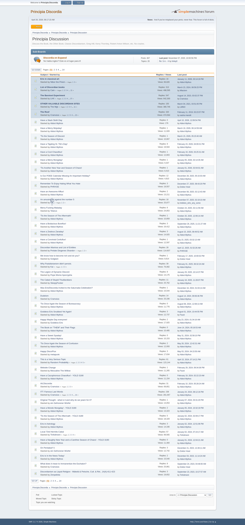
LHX (52, 98)
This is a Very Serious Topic (53, 359)
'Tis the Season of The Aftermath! (55, 216)
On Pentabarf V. (47, 448)
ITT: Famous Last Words (51, 392)
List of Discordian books (52, 87)
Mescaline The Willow (60, 371)
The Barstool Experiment (52, 95)
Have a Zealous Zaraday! (52, 231)
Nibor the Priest (57, 82)
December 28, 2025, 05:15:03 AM (191, 176)
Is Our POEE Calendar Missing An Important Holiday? (65, 176)
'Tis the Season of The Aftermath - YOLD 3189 (61, 416)
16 (76, 395)
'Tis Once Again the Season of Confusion (59, 343)
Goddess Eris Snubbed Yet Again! (56, 311)
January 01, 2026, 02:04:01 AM (191, 168)
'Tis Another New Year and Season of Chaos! (61, 168)
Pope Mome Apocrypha (61, 275)
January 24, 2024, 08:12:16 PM (191, 392)
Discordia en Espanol (55, 58)
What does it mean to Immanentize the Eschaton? (63, 464)
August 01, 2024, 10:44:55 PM (190, 312)
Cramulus (184, 99)
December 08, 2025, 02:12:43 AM (191, 192)
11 (75, 107)
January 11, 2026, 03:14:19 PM (191, 79)
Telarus (53, 211)
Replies (160, 75)
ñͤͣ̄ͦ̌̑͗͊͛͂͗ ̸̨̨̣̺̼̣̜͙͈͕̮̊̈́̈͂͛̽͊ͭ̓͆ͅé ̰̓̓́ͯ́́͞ (52, 202)
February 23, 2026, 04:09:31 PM (191, 144)
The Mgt (54, 107)
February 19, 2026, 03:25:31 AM (191, 152)
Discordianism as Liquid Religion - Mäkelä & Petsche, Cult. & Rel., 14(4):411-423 (77, 471)
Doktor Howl (185, 187)
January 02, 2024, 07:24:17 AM (191, 432)
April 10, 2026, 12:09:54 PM (189, 120)
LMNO (182, 107)
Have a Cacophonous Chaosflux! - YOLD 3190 (61, 375)
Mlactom (183, 90)
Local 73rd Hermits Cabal (52, 432)
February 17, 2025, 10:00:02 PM (191, 256)
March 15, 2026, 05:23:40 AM (190, 136)
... (61, 70)
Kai (51, 267)
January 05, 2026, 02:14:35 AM (191, 160)
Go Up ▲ (212, 522)
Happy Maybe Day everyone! (53, 319)
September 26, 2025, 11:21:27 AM (192, 224)
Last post (184, 75)
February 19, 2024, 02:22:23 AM (191, 376)
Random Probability (59, 362)
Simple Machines (49, 522)
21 (71, 90)
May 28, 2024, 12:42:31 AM (189, 343)
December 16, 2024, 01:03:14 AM (191, 288)
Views (168, 75)
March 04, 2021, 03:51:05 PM (190, 104)
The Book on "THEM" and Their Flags (57, 327)
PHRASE (54, 187)
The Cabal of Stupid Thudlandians (56, 280)
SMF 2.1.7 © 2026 (35, 522)
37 (71, 99)
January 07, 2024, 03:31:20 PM (191, 400)
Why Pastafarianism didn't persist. (56, 263)
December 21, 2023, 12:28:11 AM (191, 448)
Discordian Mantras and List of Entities (58, 247)
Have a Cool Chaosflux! (51, 152)
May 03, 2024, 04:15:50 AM (189, 351)
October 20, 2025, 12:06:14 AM (191, 216)
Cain (52, 90)
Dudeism (44, 296)
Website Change (48, 367)
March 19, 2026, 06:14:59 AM (190, 128)
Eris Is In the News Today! (52, 456)
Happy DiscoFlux (48, 351)
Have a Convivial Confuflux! (53, 239)
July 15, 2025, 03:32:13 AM (189, 240)
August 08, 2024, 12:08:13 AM (190, 304)
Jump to (172, 495)
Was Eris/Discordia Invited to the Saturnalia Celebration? (66, 288)
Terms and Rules (201, 522)
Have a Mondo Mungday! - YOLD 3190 (58, 408)
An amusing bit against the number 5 (57, 199)
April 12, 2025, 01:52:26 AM (189, 248)
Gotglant (54, 259)
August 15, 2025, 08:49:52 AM (190, 232)
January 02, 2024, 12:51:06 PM (191, 424)
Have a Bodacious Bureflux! (53, 223)
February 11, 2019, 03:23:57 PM (191, 112)
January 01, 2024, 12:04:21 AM (191, 440)
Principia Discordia (46, 12)
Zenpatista (55, 475)
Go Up (34, 481)
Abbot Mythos (185, 82)
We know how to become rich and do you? (60, 256)
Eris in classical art (49, 79)
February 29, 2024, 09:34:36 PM (191, 368)
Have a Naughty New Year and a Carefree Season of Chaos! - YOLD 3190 (74, 440)
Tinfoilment (55, 435)
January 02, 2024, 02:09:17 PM (191, 416)
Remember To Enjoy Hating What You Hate (60, 183)
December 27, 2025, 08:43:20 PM (192, 184)
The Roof (44, 112)
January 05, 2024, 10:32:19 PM (191, 408)
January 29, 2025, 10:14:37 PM (191, 272)
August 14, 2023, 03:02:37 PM (190, 96)
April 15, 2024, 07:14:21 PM (189, 359)
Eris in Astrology (47, 424)
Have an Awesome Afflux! (52, 191)
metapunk (55, 354)
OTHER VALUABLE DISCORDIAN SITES (60, 104)
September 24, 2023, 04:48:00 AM (192, 464)
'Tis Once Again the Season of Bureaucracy (60, 304)
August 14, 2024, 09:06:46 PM (190, 296)
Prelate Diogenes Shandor (62, 250)
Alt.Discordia (46, 383)
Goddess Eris (56, 323)
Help (192, 522)
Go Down (36, 70)
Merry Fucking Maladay (51, 208)
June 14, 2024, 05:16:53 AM (189, 328)
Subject (44, 75)
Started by (55, 75)
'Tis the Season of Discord (52, 136)
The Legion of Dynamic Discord (54, 272)
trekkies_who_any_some (190, 203)
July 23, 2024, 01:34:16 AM (189, 320)
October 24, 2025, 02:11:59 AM (191, 208)
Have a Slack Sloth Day (51, 120)
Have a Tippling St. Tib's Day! (54, 144)
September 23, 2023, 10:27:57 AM (192, 472)
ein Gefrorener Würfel (60, 403)
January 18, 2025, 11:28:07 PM (191, 280)
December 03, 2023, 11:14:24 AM (191, 456)
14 (63, 70)
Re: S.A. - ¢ (164, 61)
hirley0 (174, 61)
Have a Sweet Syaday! (50, 335)
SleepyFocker (56, 283)
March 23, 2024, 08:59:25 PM (190, 87)
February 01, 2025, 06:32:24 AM (191, 264)
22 (76, 115)
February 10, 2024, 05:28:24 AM (191, 384)
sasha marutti (185, 115)
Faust (182, 315)
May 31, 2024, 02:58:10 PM (189, 335)
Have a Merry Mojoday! (51, 128)
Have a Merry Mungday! (51, 160)
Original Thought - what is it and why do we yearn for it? (66, 400)
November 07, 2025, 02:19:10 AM (191, 200)
